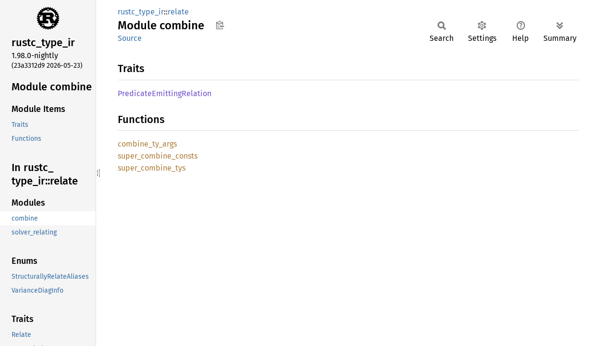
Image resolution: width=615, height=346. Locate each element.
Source (130, 38)
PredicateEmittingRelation (164, 93)
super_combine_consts (157, 156)
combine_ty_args (147, 143)
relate (178, 11)
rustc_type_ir (141, 11)
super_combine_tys (151, 168)
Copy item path (220, 25)
